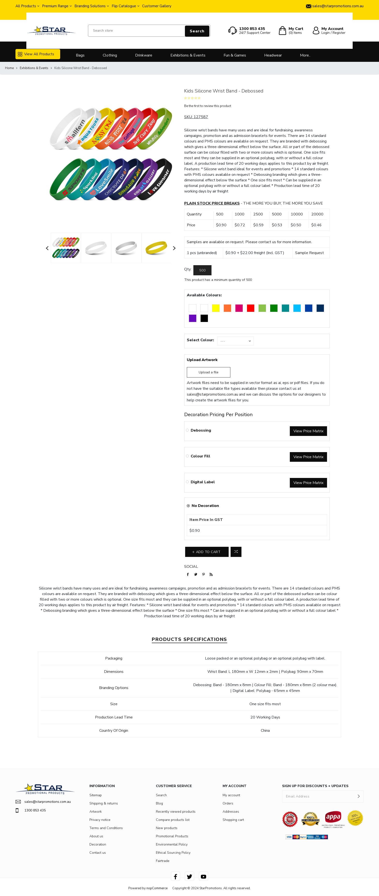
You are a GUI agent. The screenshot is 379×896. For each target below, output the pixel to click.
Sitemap (95, 795)
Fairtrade (162, 861)
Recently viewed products (176, 811)
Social (191, 566)
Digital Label (203, 482)
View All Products (36, 54)
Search (197, 31)
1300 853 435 (30, 810)
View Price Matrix (308, 431)
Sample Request (309, 253)
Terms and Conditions (106, 828)
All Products (25, 6)
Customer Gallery (156, 6)
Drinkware (143, 55)
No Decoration (205, 505)
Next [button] (174, 248)
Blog (159, 803)
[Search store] (149, 31)
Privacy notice (99, 820)
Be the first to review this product (207, 106)
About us (96, 836)
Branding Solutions (90, 6)
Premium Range (55, 6)
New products (166, 828)
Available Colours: (204, 295)
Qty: (187, 269)
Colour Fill (200, 456)
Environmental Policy (172, 844)
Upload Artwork (202, 360)
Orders (228, 803)
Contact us (97, 852)
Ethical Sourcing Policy (173, 852)
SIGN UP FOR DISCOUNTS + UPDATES (315, 786)
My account (231, 795)
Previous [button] (47, 248)
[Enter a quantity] (202, 270)
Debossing (201, 430)
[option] (66, 248)
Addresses (231, 811)
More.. (305, 55)
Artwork (95, 811)
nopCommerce (157, 888)
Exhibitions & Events (187, 55)
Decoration (97, 844)
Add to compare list (236, 552)
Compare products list (173, 820)
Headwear (273, 55)
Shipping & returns (103, 803)
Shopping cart (233, 820)
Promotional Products (172, 836)
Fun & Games (235, 55)
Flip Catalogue (124, 6)
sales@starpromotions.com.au (212, 394)
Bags (80, 55)
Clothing (110, 55)
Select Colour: (200, 340)
